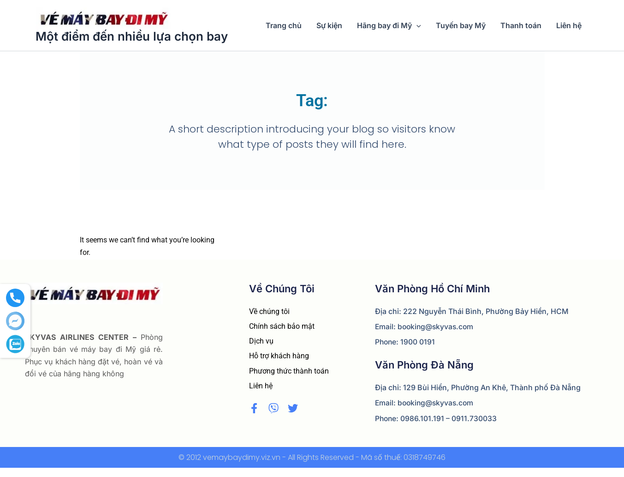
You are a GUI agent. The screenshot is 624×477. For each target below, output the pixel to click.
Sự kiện (329, 25)
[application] (416, 25)
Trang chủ (284, 25)
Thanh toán (520, 25)
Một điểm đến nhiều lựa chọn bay (132, 36)
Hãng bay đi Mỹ (389, 25)
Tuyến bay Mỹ (461, 25)
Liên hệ (569, 25)
